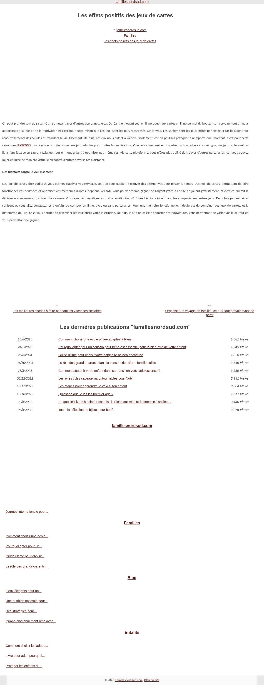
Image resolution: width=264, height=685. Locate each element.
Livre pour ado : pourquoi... (25, 656)
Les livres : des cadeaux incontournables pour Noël (95, 378)
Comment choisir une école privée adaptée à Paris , (95, 339)
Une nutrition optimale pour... (26, 601)
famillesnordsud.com (132, 30)
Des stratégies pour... (21, 611)
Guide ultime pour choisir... (25, 556)
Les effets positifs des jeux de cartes (130, 41)
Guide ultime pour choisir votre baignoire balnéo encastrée (100, 355)
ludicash (24, 145)
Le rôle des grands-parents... (26, 566)
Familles (130, 35)
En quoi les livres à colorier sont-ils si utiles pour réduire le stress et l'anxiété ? (114, 401)
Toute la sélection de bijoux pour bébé (85, 409)
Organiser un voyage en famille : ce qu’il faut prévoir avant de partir (209, 313)
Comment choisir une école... (27, 536)
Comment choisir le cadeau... (27, 646)
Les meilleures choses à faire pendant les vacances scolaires (57, 311)
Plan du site (151, 680)
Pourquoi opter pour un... (24, 546)
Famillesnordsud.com (129, 680)
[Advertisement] (125, 79)
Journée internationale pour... (27, 511)
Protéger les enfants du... (24, 666)
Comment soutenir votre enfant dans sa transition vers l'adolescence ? (109, 370)
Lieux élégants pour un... (24, 591)
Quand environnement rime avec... (31, 621)
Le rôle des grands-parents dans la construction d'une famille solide (107, 362)
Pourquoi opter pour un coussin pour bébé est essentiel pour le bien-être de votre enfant (122, 347)
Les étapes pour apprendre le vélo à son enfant (92, 386)
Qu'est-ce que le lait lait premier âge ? (85, 394)
